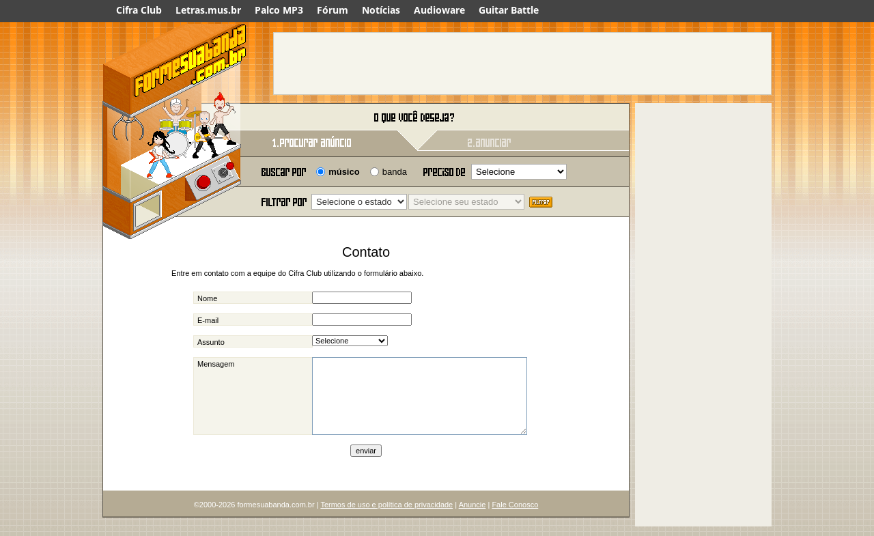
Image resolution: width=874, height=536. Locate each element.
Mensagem (215, 364)
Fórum (332, 9)
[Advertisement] (522, 63)
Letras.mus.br (208, 9)
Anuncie (472, 523)
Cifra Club (139, 9)
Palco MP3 (279, 9)
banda (394, 172)
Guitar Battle (509, 9)
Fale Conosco (515, 523)
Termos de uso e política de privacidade (386, 523)
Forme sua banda (174, 118)
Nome (207, 298)
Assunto (211, 342)
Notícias (381, 9)
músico (344, 172)
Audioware (439, 9)
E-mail (207, 320)
